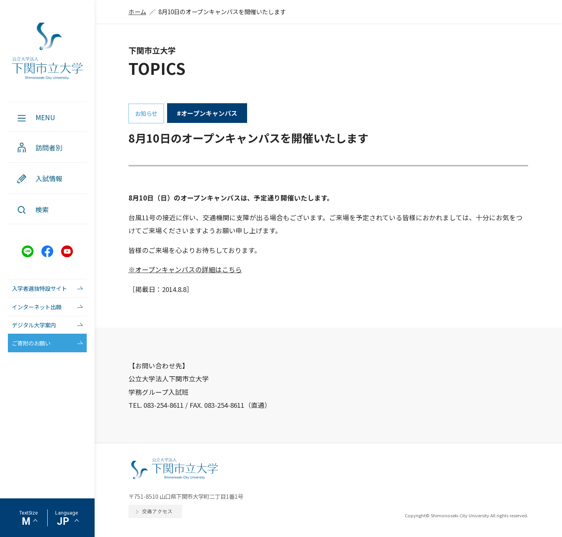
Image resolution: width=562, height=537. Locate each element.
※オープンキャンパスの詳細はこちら (185, 269)
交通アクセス (157, 511)
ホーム (137, 11)
